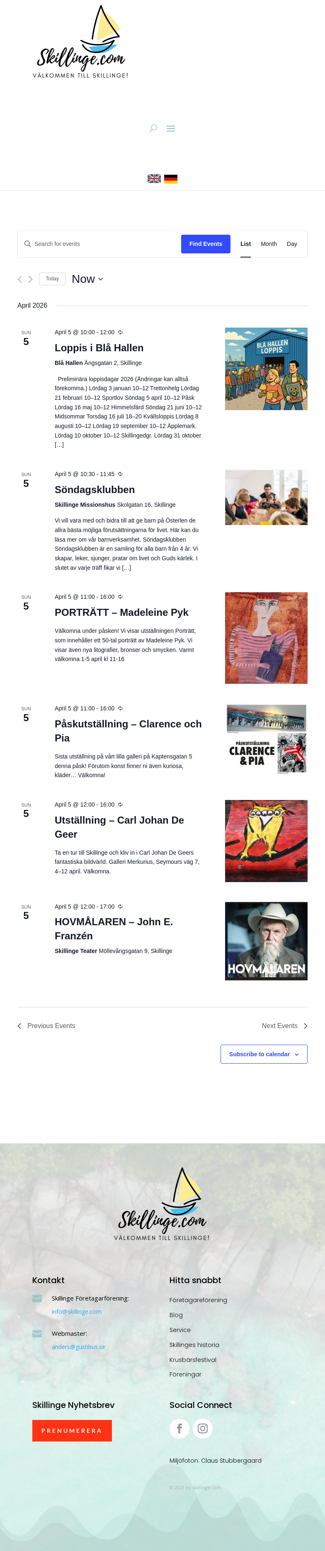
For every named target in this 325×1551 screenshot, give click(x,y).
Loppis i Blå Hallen (99, 347)
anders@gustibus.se (78, 1347)
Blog (176, 1315)
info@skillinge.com (77, 1311)
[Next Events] (30, 279)
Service (180, 1330)
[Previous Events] (19, 279)
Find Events (205, 244)
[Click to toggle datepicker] (87, 279)
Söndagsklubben (95, 489)
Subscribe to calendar (259, 1054)
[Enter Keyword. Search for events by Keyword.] (99, 244)
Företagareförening (198, 1300)
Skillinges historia (194, 1345)
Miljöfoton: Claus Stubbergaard (216, 1460)
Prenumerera (72, 1430)
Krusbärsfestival (193, 1360)
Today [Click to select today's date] (52, 279)
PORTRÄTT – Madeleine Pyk (122, 612)
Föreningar (185, 1374)
